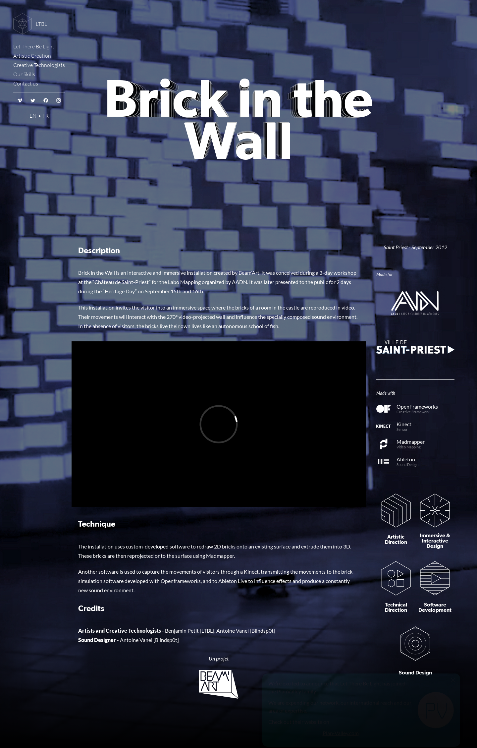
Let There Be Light (33, 46)
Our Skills (24, 74)
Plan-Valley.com (341, 717)
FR (45, 115)
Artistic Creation (32, 55)
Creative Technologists (39, 65)
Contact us (25, 83)
